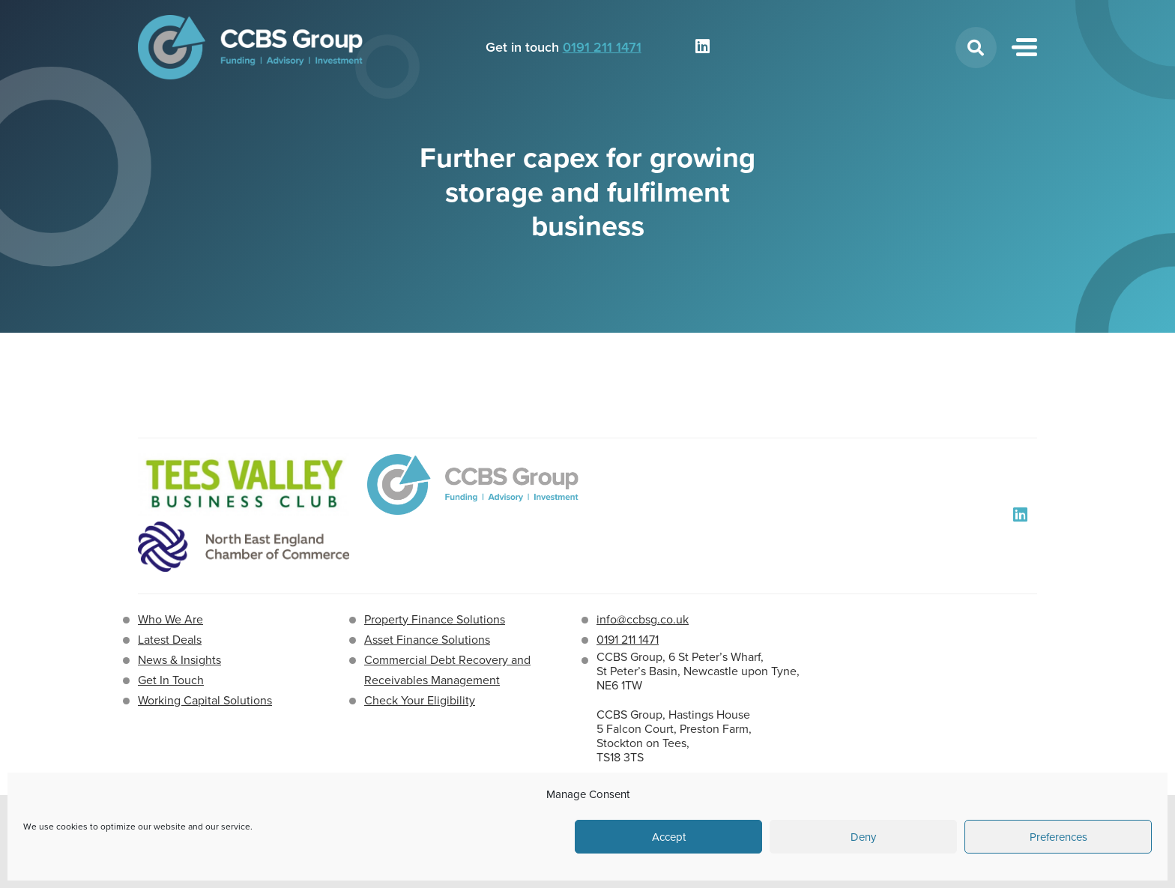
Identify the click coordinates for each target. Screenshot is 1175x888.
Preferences (1058, 837)
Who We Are (170, 619)
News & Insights (179, 659)
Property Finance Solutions (434, 619)
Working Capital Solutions (205, 700)
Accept (669, 837)
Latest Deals (170, 639)
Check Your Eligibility (419, 700)
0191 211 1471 (602, 47)
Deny (863, 837)
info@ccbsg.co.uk (642, 619)
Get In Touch (171, 680)
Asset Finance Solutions (427, 639)
